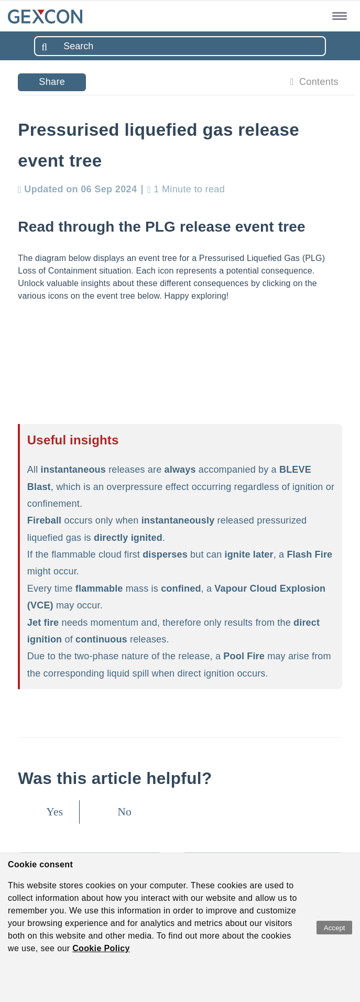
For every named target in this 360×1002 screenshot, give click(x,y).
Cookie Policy (101, 948)
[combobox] (179, 46)
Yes (54, 811)
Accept (334, 928)
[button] (338, 15)
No (124, 811)
